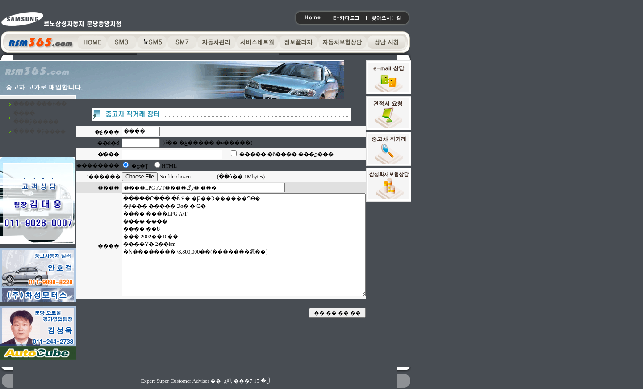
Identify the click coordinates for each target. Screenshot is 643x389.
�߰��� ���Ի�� (40, 104)
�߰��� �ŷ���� (39, 131)
